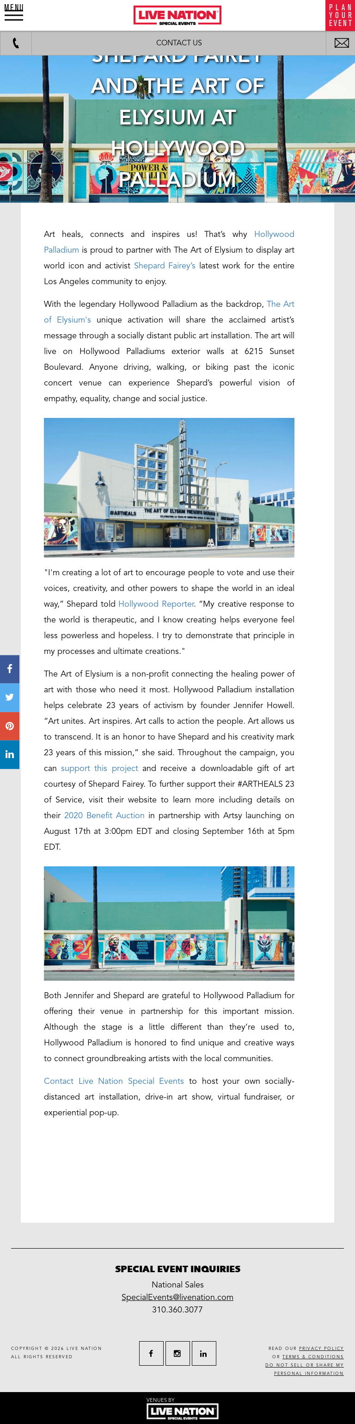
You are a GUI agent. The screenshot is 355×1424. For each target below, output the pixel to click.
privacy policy (321, 1348)
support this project (99, 768)
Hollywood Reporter (155, 604)
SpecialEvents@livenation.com (177, 1297)
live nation (84, 1348)
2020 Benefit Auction (106, 815)
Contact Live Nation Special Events (114, 1081)
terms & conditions (313, 1357)
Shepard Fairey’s (165, 266)
